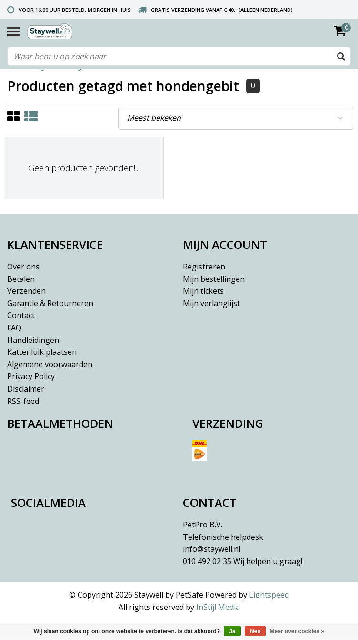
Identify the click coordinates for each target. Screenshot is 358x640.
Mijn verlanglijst (211, 303)
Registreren (204, 266)
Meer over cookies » (297, 631)
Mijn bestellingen (214, 279)
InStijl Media (218, 607)
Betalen (21, 279)
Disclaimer (25, 388)
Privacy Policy (31, 376)
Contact (21, 315)
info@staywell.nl (211, 549)
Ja (232, 631)
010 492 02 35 (242, 561)
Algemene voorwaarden (49, 364)
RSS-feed (23, 401)
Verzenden (26, 291)
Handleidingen (33, 340)
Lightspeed (269, 594)
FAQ (14, 327)
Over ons (23, 266)
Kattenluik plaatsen (42, 352)
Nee (255, 631)
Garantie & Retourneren (50, 303)
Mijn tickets (203, 291)
